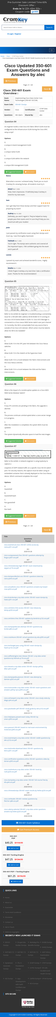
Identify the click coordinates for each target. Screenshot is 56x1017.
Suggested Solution (14, 172)
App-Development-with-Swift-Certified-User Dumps (21, 984)
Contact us (9, 922)
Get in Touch (9, 927)
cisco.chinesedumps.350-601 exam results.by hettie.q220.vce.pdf (27, 790)
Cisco (8, 56)
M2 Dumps (9, 979)
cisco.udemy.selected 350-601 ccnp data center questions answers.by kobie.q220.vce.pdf (25, 810)
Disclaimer (9, 917)
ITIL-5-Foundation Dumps (20, 966)
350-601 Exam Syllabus (28, 822)
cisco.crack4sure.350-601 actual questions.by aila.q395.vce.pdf (26, 637)
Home (2, 56)
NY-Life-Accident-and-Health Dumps (45, 971)
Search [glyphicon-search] (49, 27)
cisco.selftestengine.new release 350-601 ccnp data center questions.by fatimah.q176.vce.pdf (25, 657)
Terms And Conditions (13, 912)
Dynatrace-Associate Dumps (8, 966)
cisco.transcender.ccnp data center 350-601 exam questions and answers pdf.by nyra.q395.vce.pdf (27, 688)
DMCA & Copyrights (12, 932)
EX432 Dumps (47, 947)
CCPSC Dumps (35, 968)
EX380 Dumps (47, 942)
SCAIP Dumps (35, 963)
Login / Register (14, 34)
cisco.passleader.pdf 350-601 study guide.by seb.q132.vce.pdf (26, 709)
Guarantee (9, 907)
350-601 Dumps (21, 104)
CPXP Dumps (46, 963)
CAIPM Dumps (35, 979)
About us (8, 902)
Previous (11, 81)
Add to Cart (13, 848)
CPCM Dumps (47, 979)
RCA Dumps (34, 983)
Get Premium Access (28, 829)
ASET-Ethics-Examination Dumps (45, 955)
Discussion (30, 172)
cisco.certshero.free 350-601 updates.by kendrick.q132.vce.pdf (26, 618)
